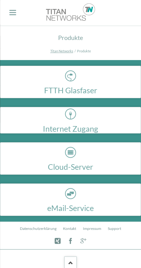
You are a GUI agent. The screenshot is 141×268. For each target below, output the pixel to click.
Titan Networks (61, 51)
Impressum (92, 228)
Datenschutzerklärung (38, 228)
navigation (13, 13)
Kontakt (69, 228)
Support (114, 228)
